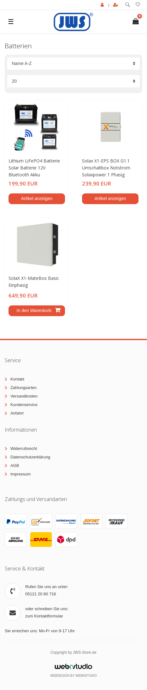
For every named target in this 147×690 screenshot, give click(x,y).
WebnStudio (86, 675)
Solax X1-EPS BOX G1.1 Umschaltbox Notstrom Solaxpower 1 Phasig (106, 168)
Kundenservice (24, 404)
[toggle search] (127, 5)
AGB (14, 465)
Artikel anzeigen (37, 198)
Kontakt (17, 379)
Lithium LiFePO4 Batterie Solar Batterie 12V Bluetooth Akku (34, 168)
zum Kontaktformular (44, 616)
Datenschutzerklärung (30, 457)
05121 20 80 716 (40, 594)
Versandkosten (24, 396)
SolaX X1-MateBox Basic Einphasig (34, 281)
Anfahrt (17, 413)
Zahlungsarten (23, 387)
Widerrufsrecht (23, 448)
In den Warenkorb (38, 310)
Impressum (20, 474)
